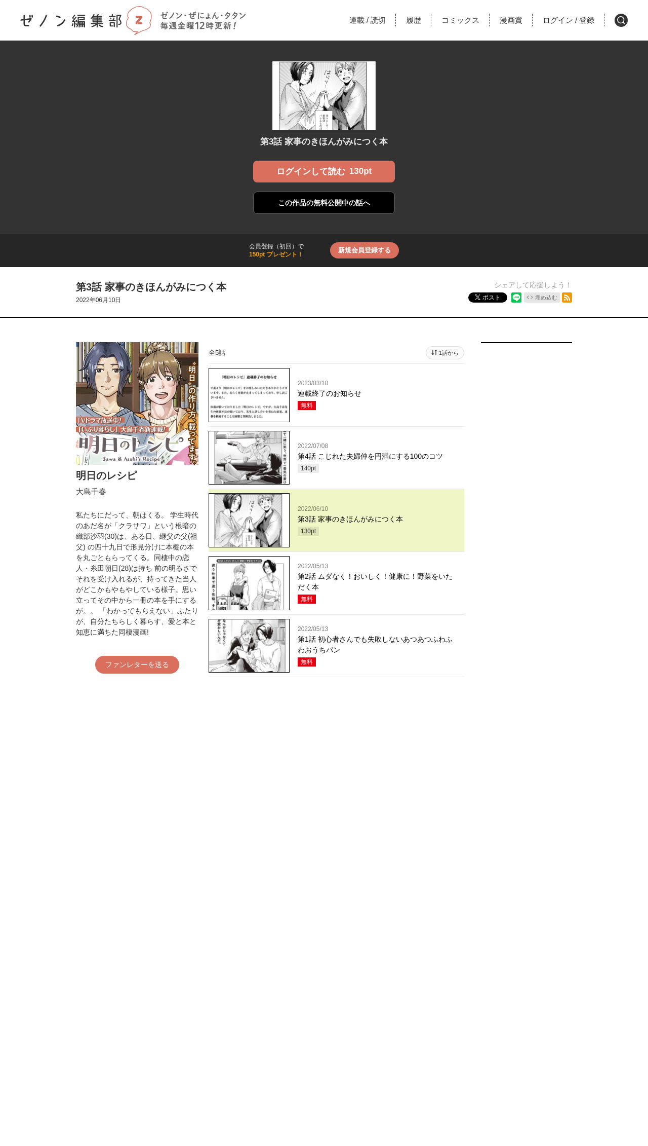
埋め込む (546, 297)
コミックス (460, 20)
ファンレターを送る (137, 664)
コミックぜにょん (324, 995)
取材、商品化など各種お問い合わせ (324, 1063)
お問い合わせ (244, 1036)
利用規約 (284, 1036)
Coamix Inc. (314, 1082)
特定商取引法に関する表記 (343, 1036)
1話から (449, 353)
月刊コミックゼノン (223, 995)
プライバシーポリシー (420, 1036)
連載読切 (367, 20)
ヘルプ (206, 1036)
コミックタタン (425, 995)
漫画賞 (511, 20)
